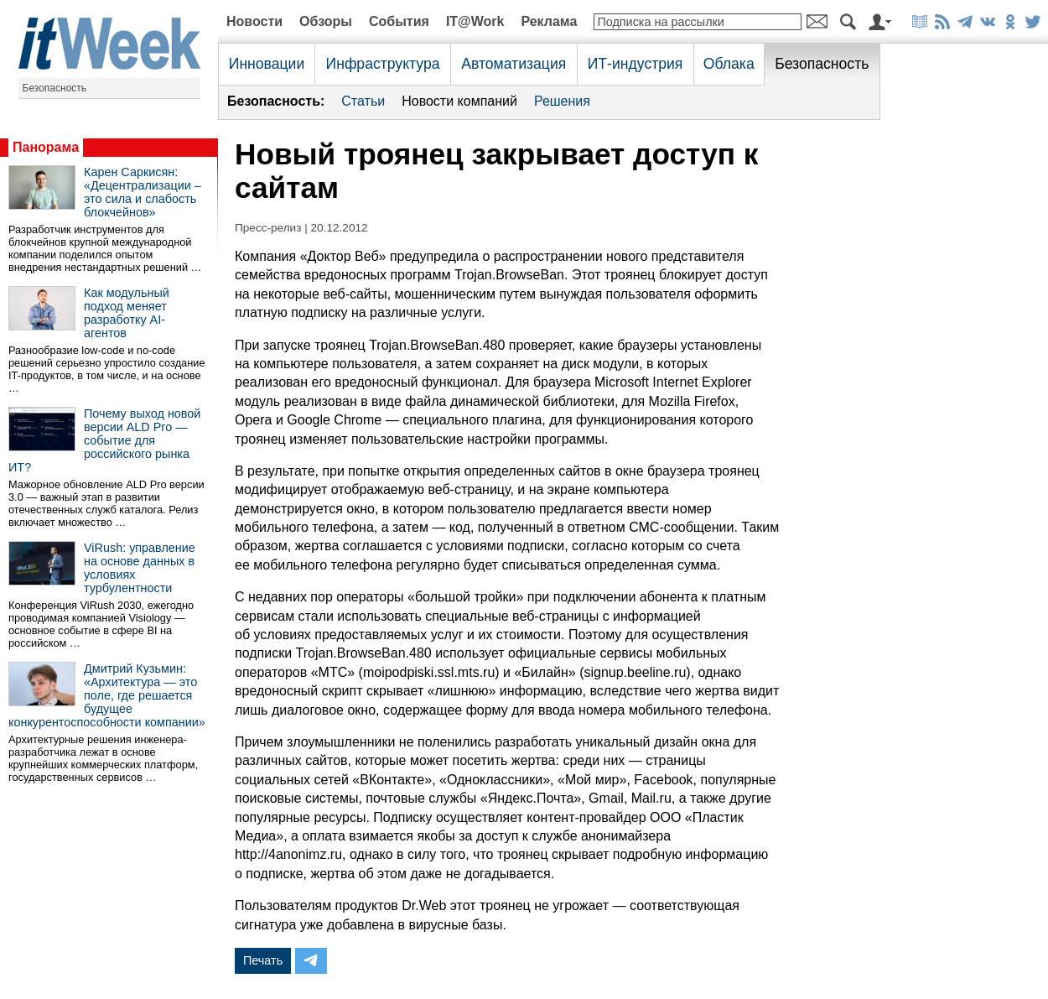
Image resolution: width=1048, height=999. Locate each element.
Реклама (549, 21)
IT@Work (475, 21)
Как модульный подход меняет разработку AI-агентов (126, 313)
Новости (254, 21)
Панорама (46, 147)
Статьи (363, 101)
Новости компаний (459, 101)
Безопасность (55, 88)
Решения (562, 101)
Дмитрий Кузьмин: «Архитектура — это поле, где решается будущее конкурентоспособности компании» (106, 695)
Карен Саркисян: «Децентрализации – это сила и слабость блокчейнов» (142, 192)
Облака (729, 63)
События (399, 21)
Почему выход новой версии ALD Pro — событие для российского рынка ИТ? (104, 440)
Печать (263, 960)
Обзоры (325, 21)
